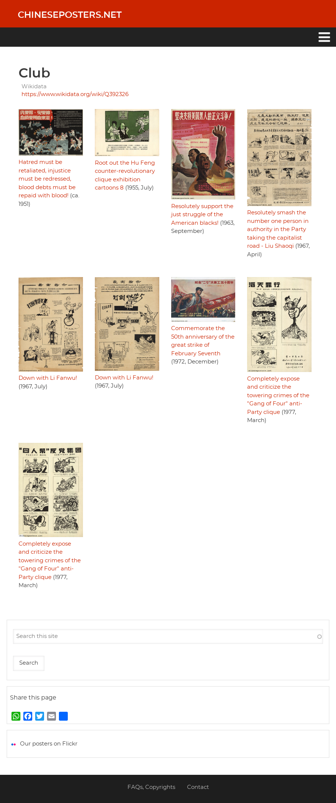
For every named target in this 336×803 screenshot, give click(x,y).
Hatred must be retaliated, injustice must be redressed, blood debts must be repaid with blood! (47, 178)
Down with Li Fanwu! (48, 378)
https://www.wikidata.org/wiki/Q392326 (75, 94)
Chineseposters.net (70, 15)
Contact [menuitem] (198, 787)
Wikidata (34, 86)
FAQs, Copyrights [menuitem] (151, 787)
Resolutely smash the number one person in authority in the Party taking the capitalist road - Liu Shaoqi (278, 229)
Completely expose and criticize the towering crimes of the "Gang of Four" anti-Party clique (278, 395)
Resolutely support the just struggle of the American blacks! (202, 215)
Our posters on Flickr (48, 744)
